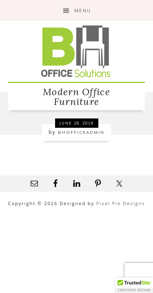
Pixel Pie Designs (120, 203)
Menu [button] (82, 10)
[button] (134, 285)
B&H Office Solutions (76, 51)
